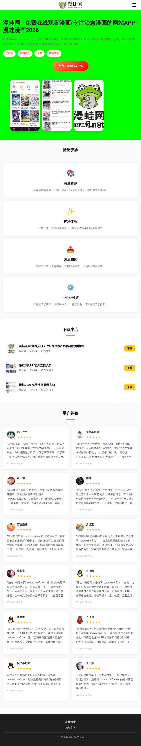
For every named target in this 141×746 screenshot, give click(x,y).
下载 (129, 348)
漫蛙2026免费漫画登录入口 (37, 385)
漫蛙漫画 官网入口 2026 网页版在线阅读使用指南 (51, 346)
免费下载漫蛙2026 (70, 66)
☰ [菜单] (134, 5)
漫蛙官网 (70, 727)
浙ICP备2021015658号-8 (70, 737)
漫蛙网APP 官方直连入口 (35, 365)
